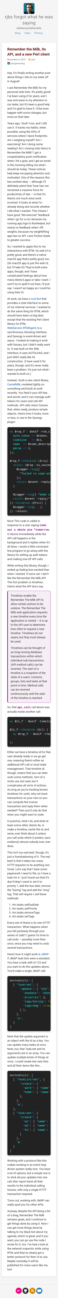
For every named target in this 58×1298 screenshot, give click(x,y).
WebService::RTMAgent (21, 328)
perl (33, 59)
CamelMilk (13, 384)
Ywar (31, 123)
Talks (27, 33)
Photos (38, 33)
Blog (17, 33)
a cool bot (35, 298)
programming (17, 63)
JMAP (45, 954)
